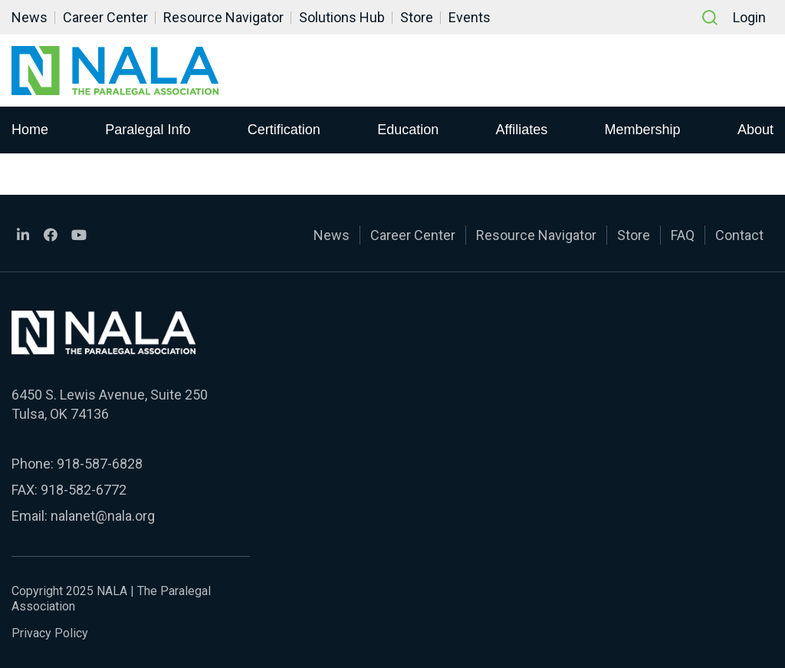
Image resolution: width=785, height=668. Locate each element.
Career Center (105, 17)
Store (416, 17)
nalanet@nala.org (103, 516)
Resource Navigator (223, 17)
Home (29, 129)
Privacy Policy (49, 633)
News (29, 17)
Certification (284, 129)
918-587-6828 (100, 464)
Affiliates (522, 129)
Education (407, 129)
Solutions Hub (342, 17)
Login (749, 17)
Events (469, 17)
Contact (739, 235)
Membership (643, 129)
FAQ (683, 235)
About (755, 129)
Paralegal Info (147, 129)
